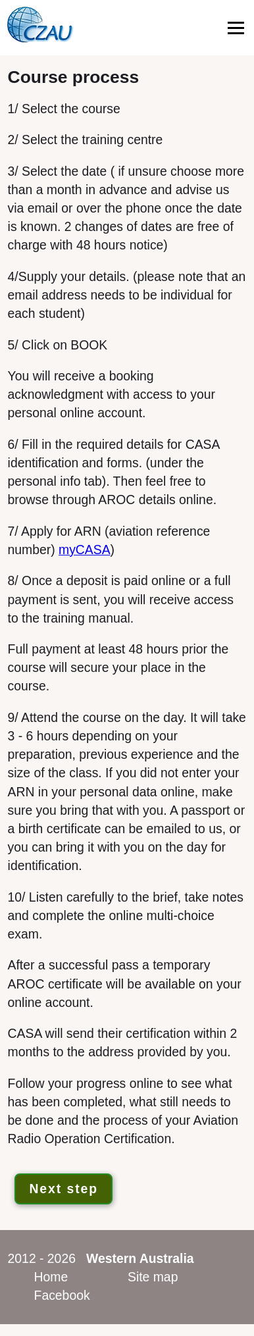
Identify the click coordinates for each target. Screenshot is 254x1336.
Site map (153, 1277)
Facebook (62, 1295)
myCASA (85, 549)
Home (51, 1277)
